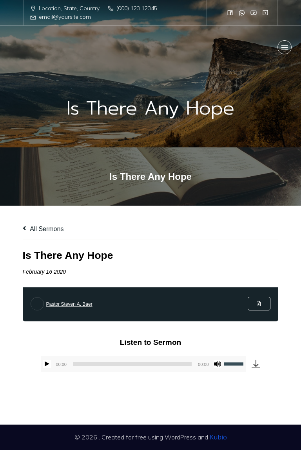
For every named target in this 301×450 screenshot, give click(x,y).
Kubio (218, 437)
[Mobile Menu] (284, 47)
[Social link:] (230, 12)
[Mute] (217, 364)
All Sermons (43, 229)
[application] (143, 364)
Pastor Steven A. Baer (69, 304)
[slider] (132, 364)
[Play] (47, 364)
